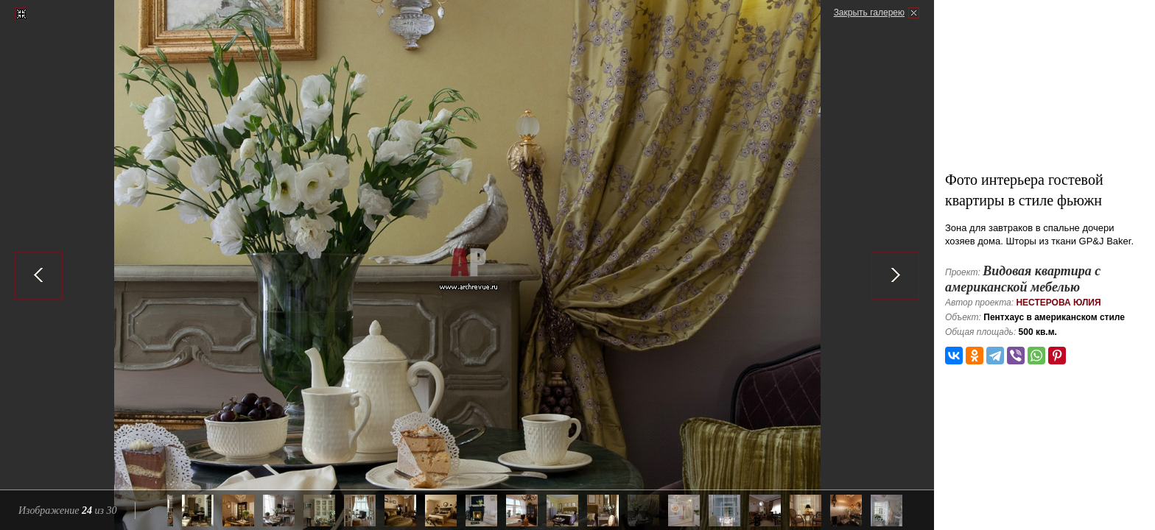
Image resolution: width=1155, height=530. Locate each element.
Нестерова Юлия (1058, 302)
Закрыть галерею (869, 12)
